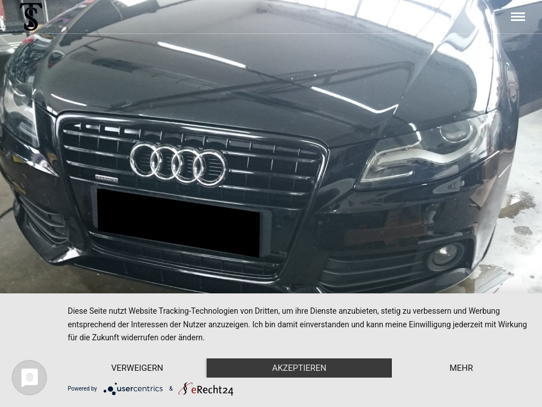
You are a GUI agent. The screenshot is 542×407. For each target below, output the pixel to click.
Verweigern (137, 368)
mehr (461, 368)
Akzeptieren (299, 368)
